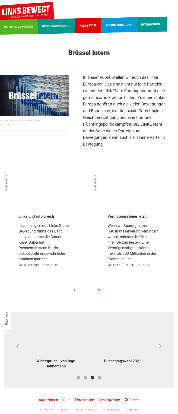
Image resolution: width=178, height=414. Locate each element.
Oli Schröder (31, 265)
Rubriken (6, 318)
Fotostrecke (84, 400)
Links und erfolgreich (36, 216)
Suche (132, 400)
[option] (55, 347)
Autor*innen (48, 400)
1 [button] (78, 377)
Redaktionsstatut (86, 409)
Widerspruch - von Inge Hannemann (55, 363)
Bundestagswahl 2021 (122, 361)
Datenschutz (111, 409)
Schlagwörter (109, 400)
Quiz (66, 400)
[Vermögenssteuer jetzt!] (133, 195)
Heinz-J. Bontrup (123, 265)
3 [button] (92, 377)
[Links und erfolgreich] (44, 195)
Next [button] (160, 346)
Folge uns (132, 409)
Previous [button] (17, 346)
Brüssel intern (6, 181)
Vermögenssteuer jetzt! (127, 216)
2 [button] (85, 377)
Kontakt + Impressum (54, 409)
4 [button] (99, 377)
